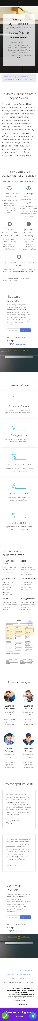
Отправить (25, 330)
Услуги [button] (9, 970)
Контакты (29, 970)
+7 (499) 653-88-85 (19, 37)
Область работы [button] (18, 979)
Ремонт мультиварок (13, 79)
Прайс (19, 970)
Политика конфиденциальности (19, 974)
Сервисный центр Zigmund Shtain (15, 77)
